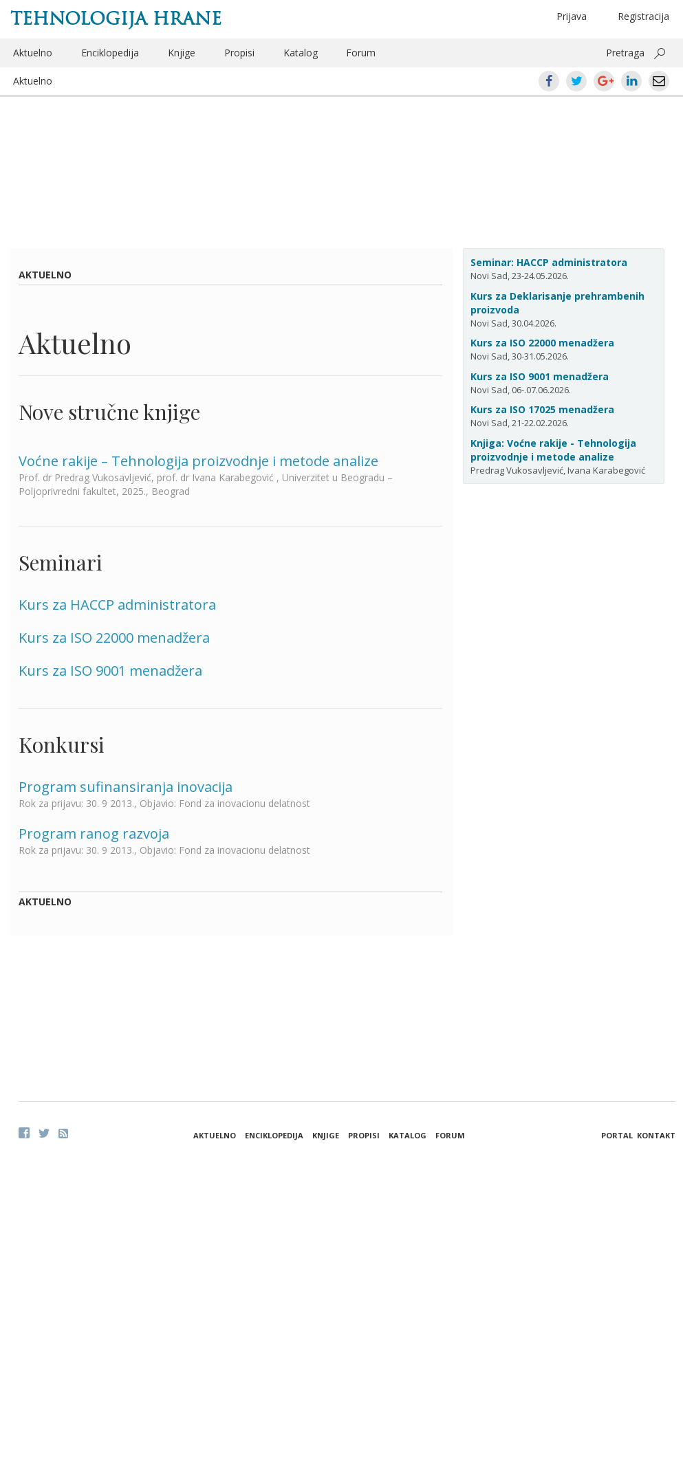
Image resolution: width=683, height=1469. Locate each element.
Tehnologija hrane (115, 19)
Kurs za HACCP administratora (117, 604)
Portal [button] (617, 1135)
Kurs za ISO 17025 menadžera (542, 409)
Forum (361, 52)
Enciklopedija (110, 52)
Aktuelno (32, 52)
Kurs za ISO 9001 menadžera (110, 670)
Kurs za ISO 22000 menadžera (114, 637)
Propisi (239, 52)
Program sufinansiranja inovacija (125, 786)
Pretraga (625, 52)
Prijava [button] (571, 16)
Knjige (181, 52)
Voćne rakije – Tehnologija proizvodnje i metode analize (198, 461)
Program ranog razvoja (94, 833)
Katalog (300, 52)
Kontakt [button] (656, 1135)
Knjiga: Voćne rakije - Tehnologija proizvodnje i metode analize (553, 450)
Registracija (643, 16)
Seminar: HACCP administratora (548, 262)
